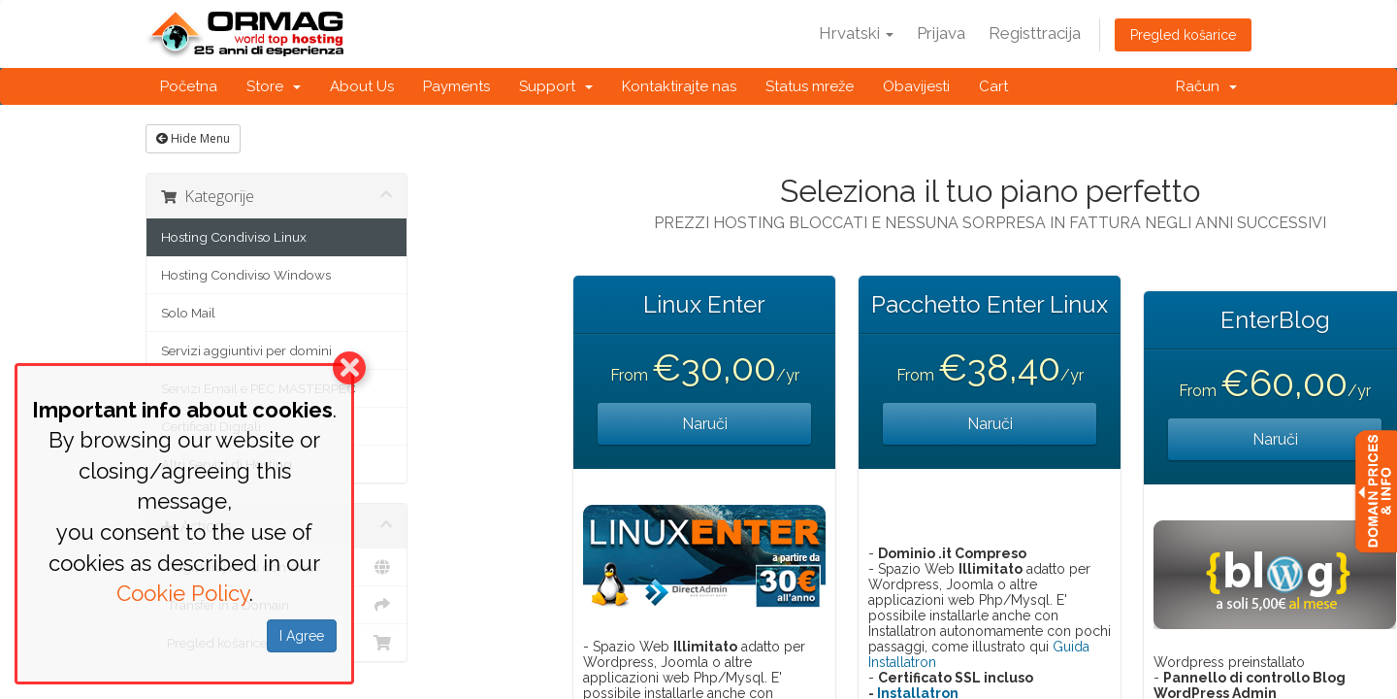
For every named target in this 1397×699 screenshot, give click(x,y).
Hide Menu (193, 138)
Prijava (941, 33)
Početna (188, 86)
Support (556, 86)
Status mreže (809, 86)
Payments (456, 86)
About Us (362, 86)
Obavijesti (916, 86)
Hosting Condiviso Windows (246, 275)
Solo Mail (188, 312)
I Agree (301, 636)
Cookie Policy (182, 593)
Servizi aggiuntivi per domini (246, 350)
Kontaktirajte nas (679, 86)
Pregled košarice (1183, 35)
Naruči (705, 424)
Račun (1206, 86)
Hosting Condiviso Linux (234, 237)
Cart (993, 86)
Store (273, 86)
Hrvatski (856, 33)
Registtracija (1035, 33)
